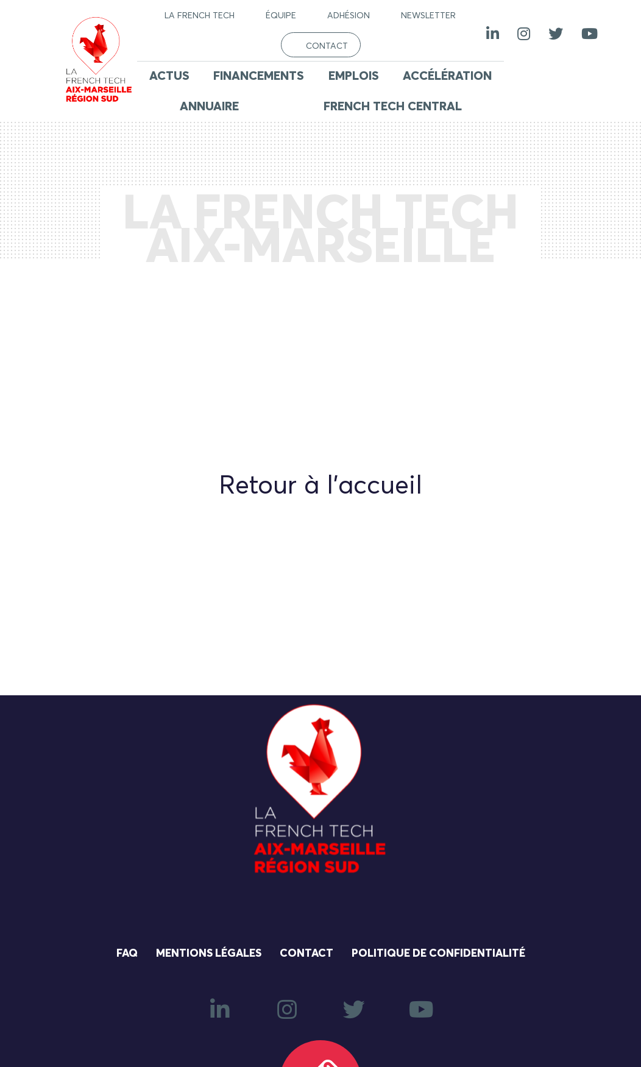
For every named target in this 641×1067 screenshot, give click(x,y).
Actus (169, 76)
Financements (258, 76)
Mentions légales (208, 953)
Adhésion (348, 16)
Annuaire (209, 107)
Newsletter (428, 16)
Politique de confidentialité (438, 953)
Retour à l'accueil (320, 486)
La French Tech (200, 16)
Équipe (281, 16)
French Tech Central (393, 107)
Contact (327, 46)
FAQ (127, 953)
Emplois (353, 76)
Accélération (447, 76)
